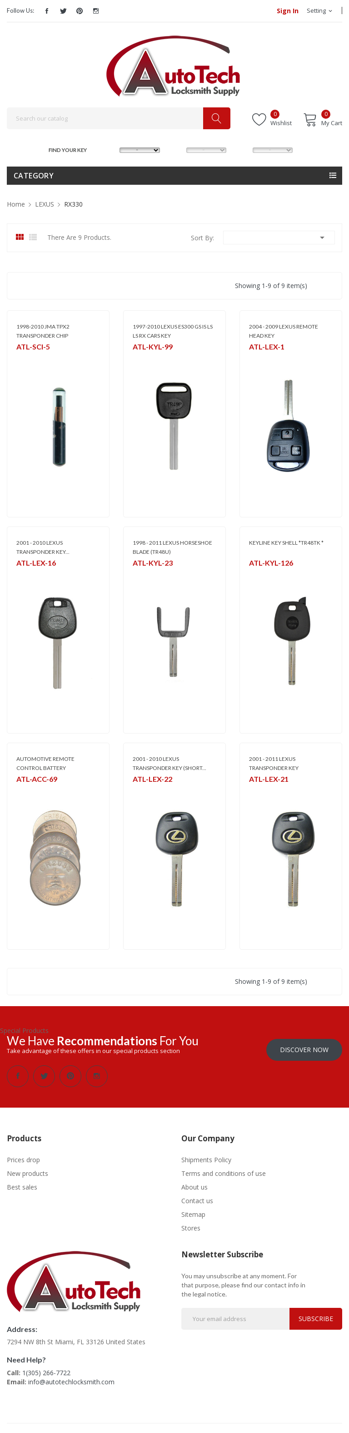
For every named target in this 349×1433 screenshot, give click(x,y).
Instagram (96, 11)
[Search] (118, 118)
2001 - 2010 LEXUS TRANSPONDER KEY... (43, 547)
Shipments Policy (206, 1155)
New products (27, 1169)
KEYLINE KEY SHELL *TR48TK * (286, 542)
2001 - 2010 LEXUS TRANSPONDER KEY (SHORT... (169, 763)
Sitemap (193, 1210)
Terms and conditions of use (223, 1169)
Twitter (63, 11)
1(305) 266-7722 (46, 1368)
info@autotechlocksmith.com (71, 1377)
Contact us (197, 1196)
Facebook (46, 11)
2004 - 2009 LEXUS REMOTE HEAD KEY (283, 331)
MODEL (177, 149)
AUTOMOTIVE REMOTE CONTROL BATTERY (45, 763)
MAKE (111, 149)
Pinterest (79, 11)
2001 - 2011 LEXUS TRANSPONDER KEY (274, 763)
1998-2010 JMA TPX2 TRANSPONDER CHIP (43, 331)
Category (34, 176)
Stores (190, 1224)
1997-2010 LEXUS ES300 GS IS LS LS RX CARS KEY (173, 331)
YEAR (242, 149)
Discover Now (304, 1045)
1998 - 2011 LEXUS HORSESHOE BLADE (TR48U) (172, 547)
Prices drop (23, 1155)
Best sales (22, 1183)
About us (194, 1183)
